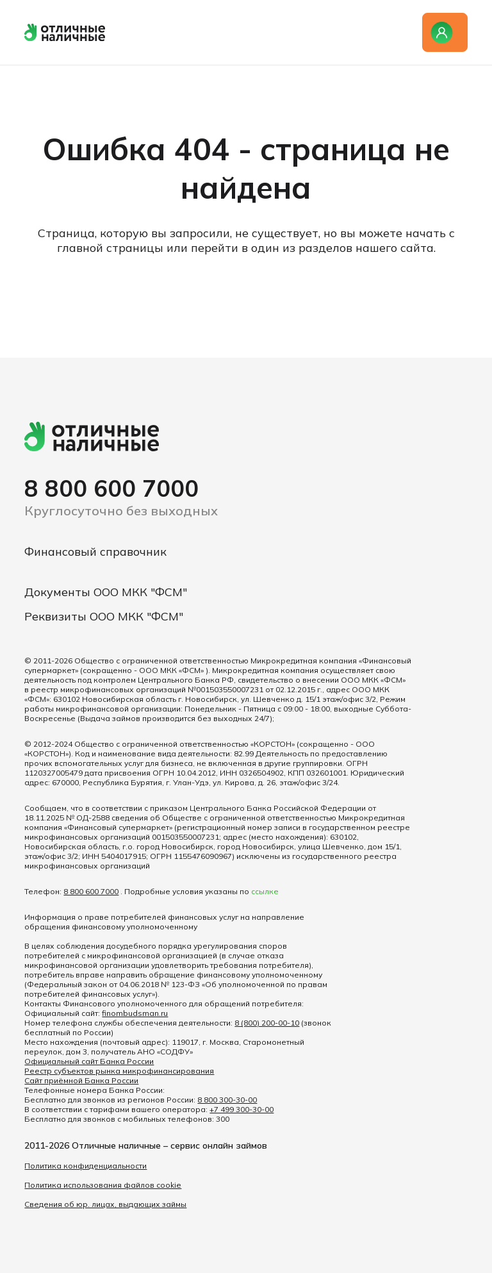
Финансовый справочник (95, 551)
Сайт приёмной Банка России (81, 1080)
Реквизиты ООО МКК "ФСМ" (103, 616)
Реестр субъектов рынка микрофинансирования (119, 1071)
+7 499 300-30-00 (241, 1109)
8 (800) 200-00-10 (266, 1023)
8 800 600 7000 (111, 488)
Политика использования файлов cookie (102, 1185)
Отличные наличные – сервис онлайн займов (169, 1145)
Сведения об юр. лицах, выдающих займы (105, 1204)
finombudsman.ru (135, 1013)
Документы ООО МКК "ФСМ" (105, 592)
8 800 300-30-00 (227, 1099)
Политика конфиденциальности (85, 1165)
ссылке (265, 891)
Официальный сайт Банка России (89, 1061)
